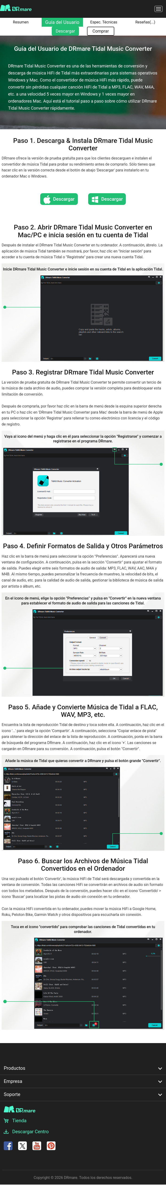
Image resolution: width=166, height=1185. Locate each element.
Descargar (65, 31)
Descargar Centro (30, 1131)
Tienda (19, 1120)
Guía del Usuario (62, 22)
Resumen (21, 22)
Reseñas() (145, 22)
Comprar (100, 31)
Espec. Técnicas (103, 22)
